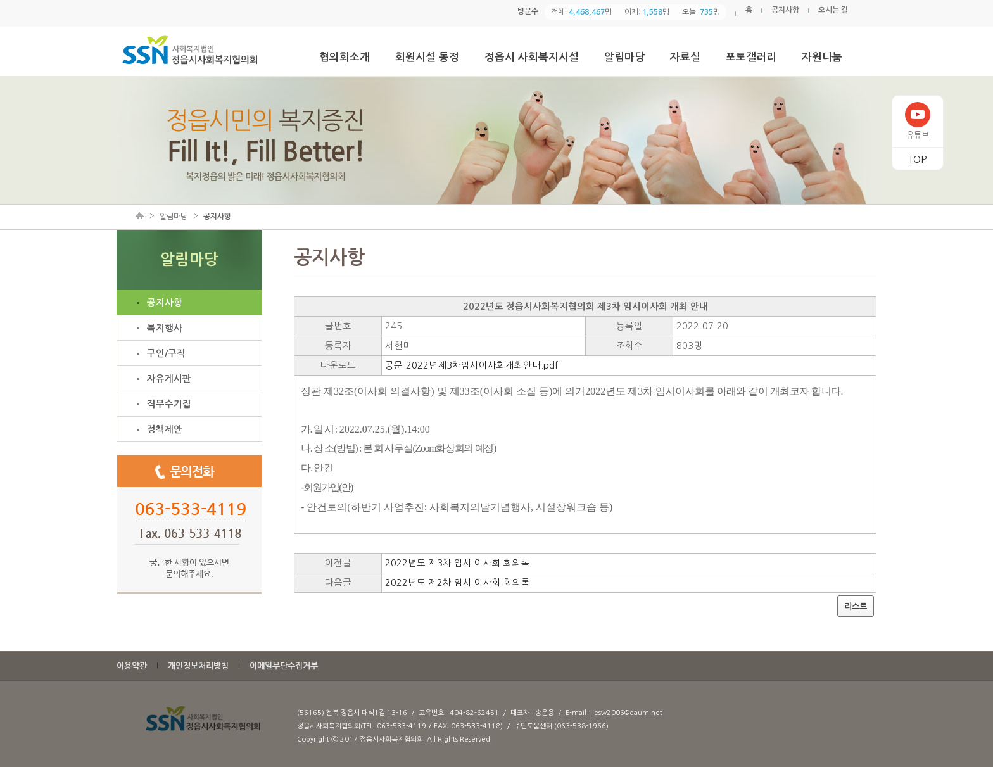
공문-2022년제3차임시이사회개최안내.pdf (471, 365)
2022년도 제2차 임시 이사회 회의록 (457, 582)
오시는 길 (833, 10)
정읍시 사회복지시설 (531, 57)
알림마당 (624, 57)
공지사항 (785, 10)
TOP (917, 159)
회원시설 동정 (427, 57)
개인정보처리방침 (198, 666)
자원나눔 (822, 57)
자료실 (685, 57)
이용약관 (132, 666)
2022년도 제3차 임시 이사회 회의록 (457, 563)
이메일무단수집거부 (284, 666)
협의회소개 (344, 57)
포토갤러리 (751, 57)
